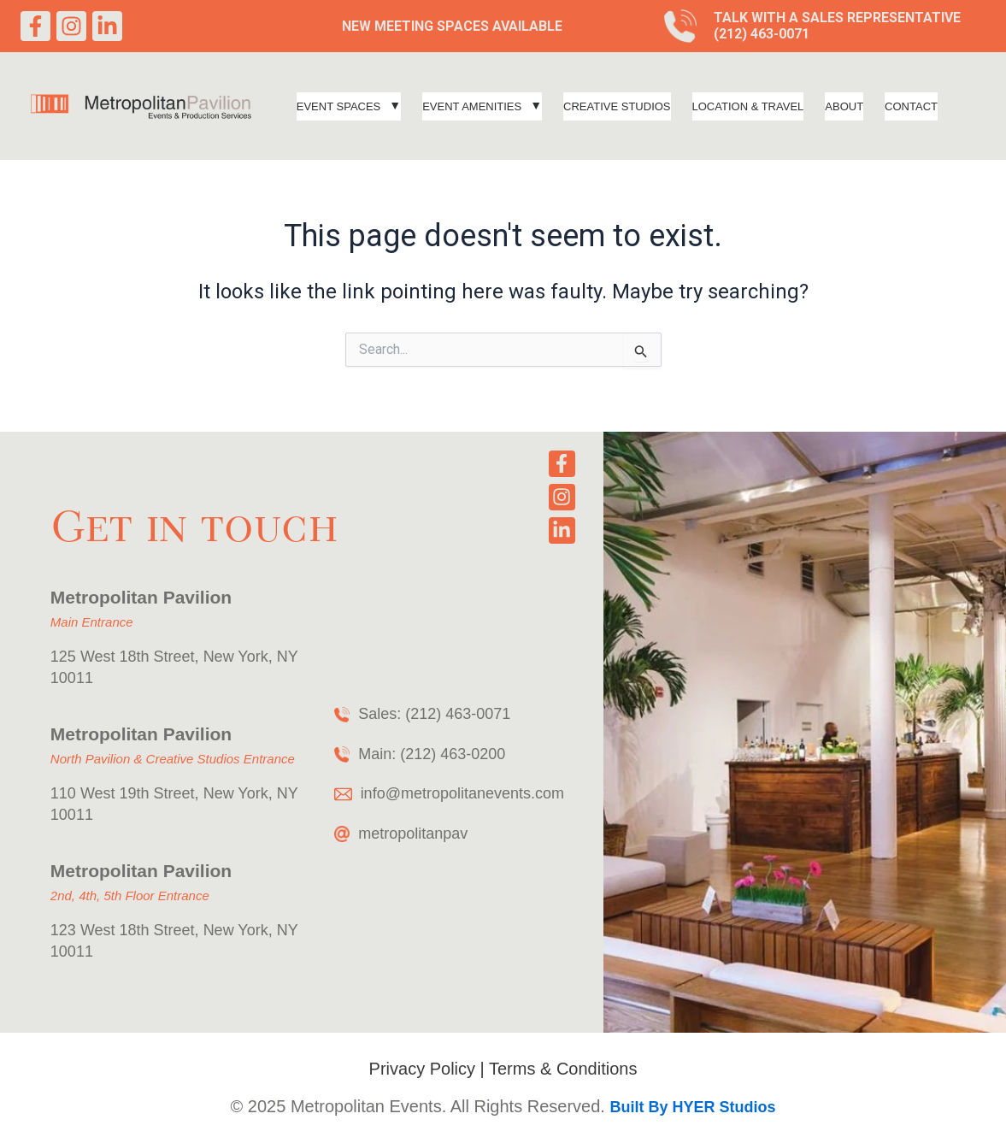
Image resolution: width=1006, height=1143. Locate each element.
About (844, 106)
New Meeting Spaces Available (452, 26)
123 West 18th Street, (126, 930)
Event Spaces (349, 106)
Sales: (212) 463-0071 (434, 713)
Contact (911, 106)
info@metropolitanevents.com (462, 793)
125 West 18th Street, (126, 656)
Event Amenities (482, 106)
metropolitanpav (413, 833)
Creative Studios (616, 106)
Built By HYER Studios (692, 1107)
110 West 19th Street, (124, 793)
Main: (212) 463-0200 (431, 754)
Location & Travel (748, 106)
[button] (349, 106)
